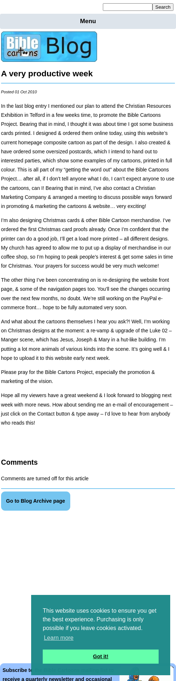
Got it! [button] (100, 656)
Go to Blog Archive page (35, 501)
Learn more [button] (59, 638)
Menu (88, 21)
